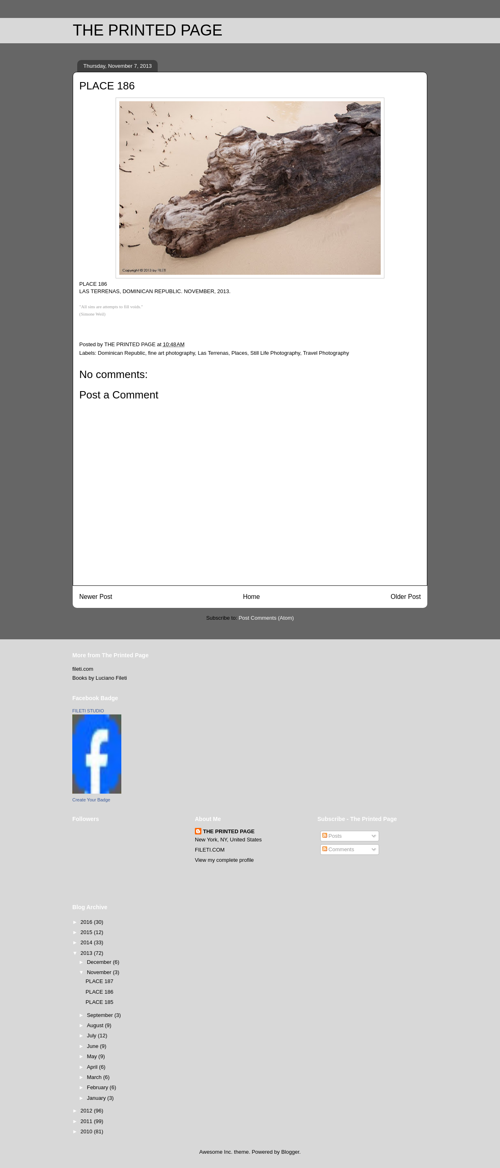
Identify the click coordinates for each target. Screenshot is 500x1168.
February (98, 1087)
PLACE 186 (99, 992)
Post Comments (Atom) (266, 618)
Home (251, 596)
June (93, 1046)
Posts (332, 836)
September (100, 1015)
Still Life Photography (275, 353)
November (100, 972)
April (93, 1067)
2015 (87, 932)
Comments (338, 849)
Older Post (406, 596)
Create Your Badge (91, 799)
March (95, 1077)
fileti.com (82, 669)
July (92, 1035)
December (100, 962)
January (97, 1098)
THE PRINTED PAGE (148, 30)
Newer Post (95, 596)
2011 (87, 1121)
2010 (87, 1131)
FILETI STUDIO (88, 710)
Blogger (290, 1152)
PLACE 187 (99, 981)
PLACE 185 (99, 1002)
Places (239, 353)
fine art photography (171, 353)
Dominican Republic (121, 353)
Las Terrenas (213, 353)
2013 (87, 953)
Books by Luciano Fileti (99, 678)
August (96, 1025)
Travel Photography (326, 353)
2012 (87, 1111)
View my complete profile (224, 860)
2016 (87, 922)
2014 (87, 942)
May (92, 1056)
